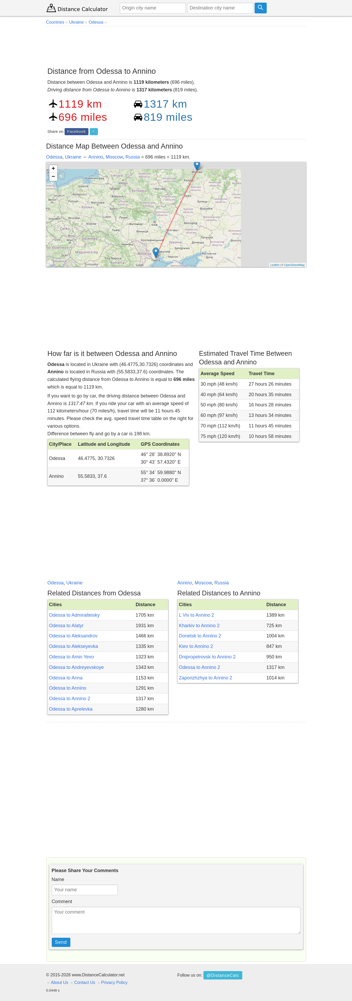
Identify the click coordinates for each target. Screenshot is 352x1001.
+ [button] (53, 169)
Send (61, 942)
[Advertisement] (176, 44)
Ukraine (73, 157)
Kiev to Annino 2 (196, 646)
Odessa (54, 157)
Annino (95, 157)
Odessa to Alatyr (66, 625)
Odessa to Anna (66, 677)
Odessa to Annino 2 (69, 698)
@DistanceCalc (223, 975)
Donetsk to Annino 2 (200, 635)
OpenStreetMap (294, 264)
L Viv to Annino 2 (196, 615)
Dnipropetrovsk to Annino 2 (207, 656)
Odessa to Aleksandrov (73, 635)
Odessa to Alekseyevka (73, 646)
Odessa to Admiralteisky (74, 615)
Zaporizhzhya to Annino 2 (205, 677)
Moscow (114, 157)
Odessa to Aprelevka (71, 709)
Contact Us (84, 982)
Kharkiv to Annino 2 (199, 625)
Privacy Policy (114, 982)
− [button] (53, 177)
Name (58, 879)
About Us (60, 982)
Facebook (76, 131)
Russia (132, 157)
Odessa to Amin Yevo (71, 656)
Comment (62, 901)
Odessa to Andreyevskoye (76, 667)
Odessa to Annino (67, 688)
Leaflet (274, 264)
